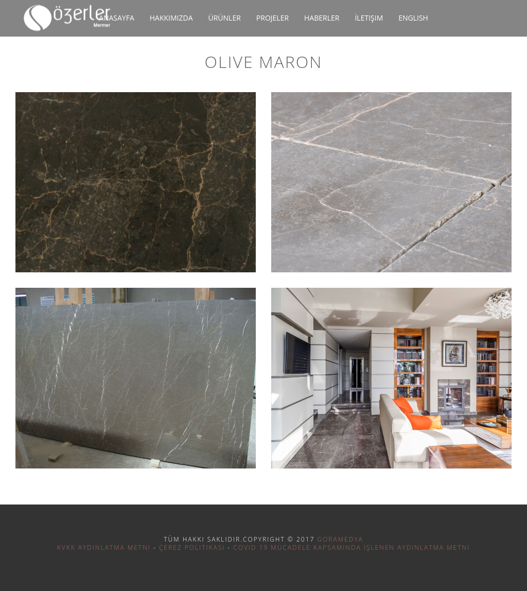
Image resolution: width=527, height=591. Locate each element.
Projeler (272, 18)
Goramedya (340, 539)
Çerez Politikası (192, 547)
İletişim (369, 18)
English (413, 18)
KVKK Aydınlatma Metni (104, 547)
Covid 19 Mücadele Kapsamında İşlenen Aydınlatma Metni (351, 547)
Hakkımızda (171, 18)
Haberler (321, 18)
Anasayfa (116, 18)
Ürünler (224, 18)
